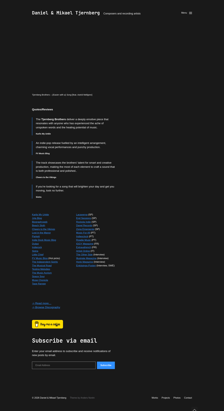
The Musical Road (42, 265)
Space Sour (38, 276)
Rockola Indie (83, 222)
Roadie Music (83, 240)
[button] (187, 12)
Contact (188, 398)
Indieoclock (82, 236)
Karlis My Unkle (40, 214)
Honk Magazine (84, 262)
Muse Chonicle (40, 280)
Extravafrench (83, 247)
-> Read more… (41, 303)
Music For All (83, 232)
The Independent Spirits (45, 262)
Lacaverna (81, 214)
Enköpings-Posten (86, 265)
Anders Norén (88, 398)
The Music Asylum (42, 273)
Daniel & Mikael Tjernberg (66, 13)
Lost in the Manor (41, 232)
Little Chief (37, 254)
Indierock (37, 247)
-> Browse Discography (46, 307)
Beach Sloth (38, 225)
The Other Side (84, 254)
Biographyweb (39, 222)
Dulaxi (35, 243)
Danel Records (84, 225)
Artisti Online (83, 251)
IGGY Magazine (84, 243)
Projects (166, 398)
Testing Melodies (41, 269)
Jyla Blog (37, 218)
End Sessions (83, 218)
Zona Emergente (85, 229)
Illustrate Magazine (86, 258)
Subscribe (105, 365)
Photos (177, 398)
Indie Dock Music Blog (44, 240)
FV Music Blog (40, 258)
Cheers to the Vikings (43, 229)
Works (155, 398)
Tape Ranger (39, 283)
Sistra (35, 251)
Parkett (36, 236)
